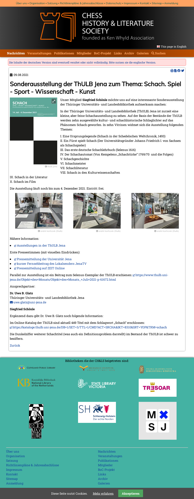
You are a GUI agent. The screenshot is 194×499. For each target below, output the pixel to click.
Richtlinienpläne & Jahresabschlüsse (81, 3)
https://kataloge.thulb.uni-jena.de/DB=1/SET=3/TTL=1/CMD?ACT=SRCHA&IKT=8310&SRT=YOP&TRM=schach (90, 327)
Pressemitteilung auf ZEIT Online (41, 268)
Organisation (37, 3)
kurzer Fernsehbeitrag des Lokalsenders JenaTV (52, 264)
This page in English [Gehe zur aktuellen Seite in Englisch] (173, 46)
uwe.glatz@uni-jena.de (29, 302)
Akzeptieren (130, 493)
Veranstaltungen (39, 53)
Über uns (21, 3)
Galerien (143, 53)
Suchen (160, 53)
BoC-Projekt (102, 53)
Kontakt (144, 3)
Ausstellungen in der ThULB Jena (41, 245)
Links (118, 53)
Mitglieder (84, 53)
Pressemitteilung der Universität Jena (44, 259)
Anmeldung (171, 3)
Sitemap (157, 3)
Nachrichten (16, 53)
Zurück (15, 345)
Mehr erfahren (103, 493)
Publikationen (64, 53)
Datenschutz (113, 3)
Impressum (130, 3)
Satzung (52, 3)
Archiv (129, 53)
